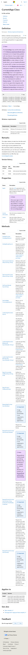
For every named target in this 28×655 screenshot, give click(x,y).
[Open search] (21, 2)
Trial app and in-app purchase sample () (15, 612)
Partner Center (7, 81)
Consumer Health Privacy (9, 646)
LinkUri (4, 217)
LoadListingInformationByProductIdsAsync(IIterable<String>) (8, 358)
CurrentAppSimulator (7, 156)
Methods (5, 22)
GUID (15, 188)
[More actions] (25, 5)
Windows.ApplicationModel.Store (9, 5)
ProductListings (19, 349)
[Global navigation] (1, 2)
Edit (24, 35)
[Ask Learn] (17, 5)
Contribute (10, 644)
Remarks (5, 18)
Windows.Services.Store (18, 66)
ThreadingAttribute (12, 115)
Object (10, 106)
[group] (14, 99)
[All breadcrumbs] (3, 5)
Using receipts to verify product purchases (19, 256)
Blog (4, 644)
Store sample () (8, 610)
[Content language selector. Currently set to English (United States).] (10, 631)
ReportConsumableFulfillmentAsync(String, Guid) (7, 374)
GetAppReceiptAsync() (7, 244)
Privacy (16, 644)
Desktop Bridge (9, 77)
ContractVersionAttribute (13, 110)
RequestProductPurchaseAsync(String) (20, 474)
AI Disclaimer (6, 642)
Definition (5, 16)
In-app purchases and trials (12, 70)
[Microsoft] (14, 2)
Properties (5, 20)
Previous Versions (15, 642)
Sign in (25, 2)
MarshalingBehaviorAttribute (14, 112)
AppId (3, 188)
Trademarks (13, 648)
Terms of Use (6, 648)
